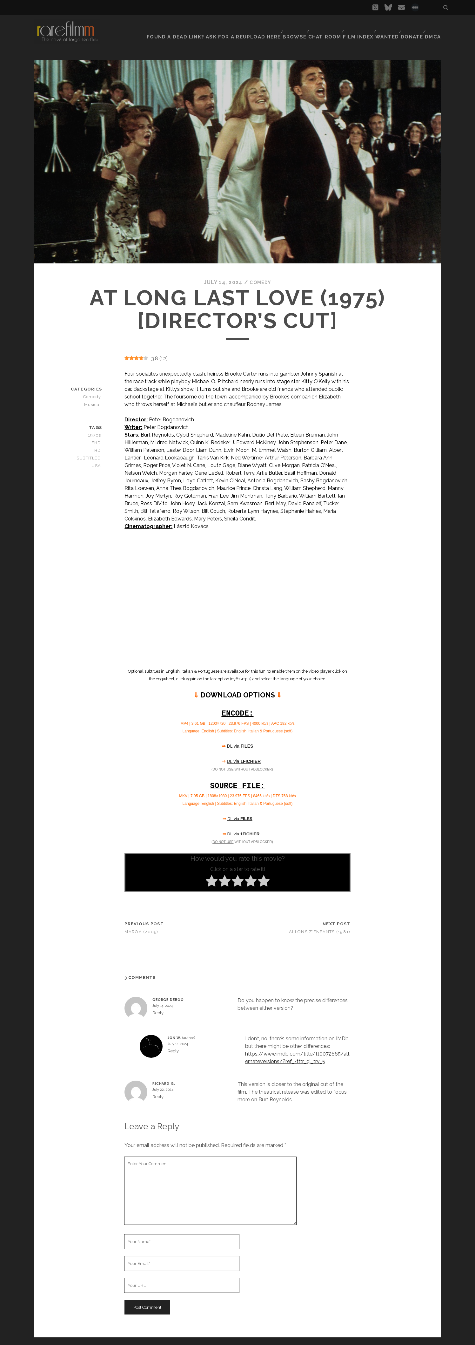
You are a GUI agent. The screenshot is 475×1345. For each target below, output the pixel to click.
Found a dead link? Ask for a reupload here (215, 26)
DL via (240, 746)
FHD (97, 442)
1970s (96, 434)
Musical (94, 404)
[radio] (211, 882)
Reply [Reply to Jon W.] (173, 1051)
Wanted (384, 26)
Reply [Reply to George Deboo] (158, 1012)
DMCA (434, 26)
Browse (290, 26)
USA (97, 465)
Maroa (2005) (141, 931)
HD (99, 450)
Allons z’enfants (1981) (319, 931)
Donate (411, 26)
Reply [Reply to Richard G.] (158, 1096)
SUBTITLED (90, 458)
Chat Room (321, 26)
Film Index (355, 26)
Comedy (260, 282)
